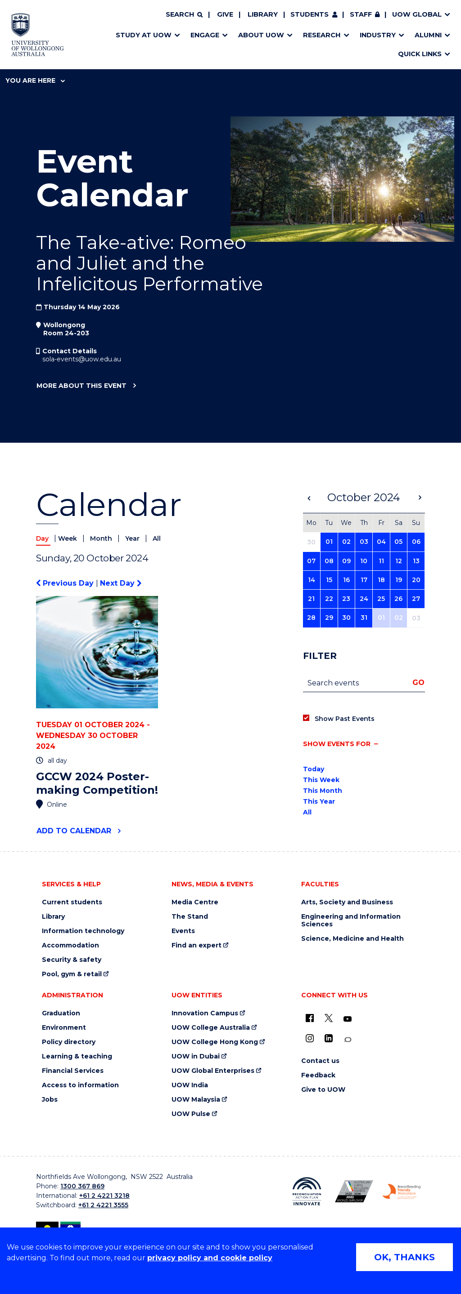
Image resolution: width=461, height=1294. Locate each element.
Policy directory (68, 1042)
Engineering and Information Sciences (351, 920)
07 (311, 561)
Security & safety (71, 960)
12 (398, 561)
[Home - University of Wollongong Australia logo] (37, 34)
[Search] (184, 14)
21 (311, 599)
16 (346, 580)
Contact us (320, 1061)
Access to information (80, 1085)
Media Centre (195, 902)
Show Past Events (345, 719)
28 (311, 618)
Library (263, 14)
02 (346, 542)
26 (398, 599)
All (157, 538)
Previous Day (66, 583)
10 (363, 561)
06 (416, 542)
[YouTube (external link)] (347, 1019)
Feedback (318, 1075)
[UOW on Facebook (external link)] (309, 1018)
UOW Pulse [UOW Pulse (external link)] (191, 1114)
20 (416, 580)
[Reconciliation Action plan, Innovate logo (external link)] (307, 1191)
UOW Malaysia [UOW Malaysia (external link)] (196, 1099)
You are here (35, 80)
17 (364, 580)
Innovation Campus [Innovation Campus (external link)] (205, 1013)
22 (329, 599)
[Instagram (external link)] (309, 1038)
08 (329, 561)
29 (329, 618)
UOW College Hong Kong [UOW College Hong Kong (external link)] (215, 1042)
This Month (322, 791)
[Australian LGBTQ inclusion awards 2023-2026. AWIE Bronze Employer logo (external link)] (354, 1191)
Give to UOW (323, 1090)
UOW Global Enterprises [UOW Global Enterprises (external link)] (213, 1071)
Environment (64, 1028)
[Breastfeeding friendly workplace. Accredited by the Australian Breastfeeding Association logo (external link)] (401, 1191)
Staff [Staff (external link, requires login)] (361, 14)
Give (225, 14)
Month (102, 538)
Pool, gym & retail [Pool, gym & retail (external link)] (72, 974)
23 (346, 599)
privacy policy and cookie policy (209, 1258)
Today (313, 769)
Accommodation (70, 945)
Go (418, 682)
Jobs (50, 1099)
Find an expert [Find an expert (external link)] (196, 945)
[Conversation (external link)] (347, 1039)
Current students (72, 902)
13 (416, 561)
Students (309, 14)
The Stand (190, 916)
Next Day (120, 583)
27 (416, 599)
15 (329, 580)
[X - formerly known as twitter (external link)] (328, 1018)
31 (364, 618)
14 (311, 580)
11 (381, 561)
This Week (321, 780)
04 (381, 542)
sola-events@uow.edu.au (81, 359)
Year (133, 538)
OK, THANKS (404, 1257)
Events (183, 931)
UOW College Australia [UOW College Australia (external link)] (211, 1028)
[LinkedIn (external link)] (328, 1038)
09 (346, 561)
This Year (319, 801)
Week (68, 538)
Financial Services (73, 1071)
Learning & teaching (77, 1056)
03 (364, 542)
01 (329, 542)
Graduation (61, 1013)
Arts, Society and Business (347, 902)
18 (381, 580)
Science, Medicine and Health (352, 939)
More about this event (81, 386)
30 (346, 618)
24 (364, 599)
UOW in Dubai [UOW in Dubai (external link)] (196, 1056)
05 (398, 542)
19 (398, 580)
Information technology (83, 931)
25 (381, 599)
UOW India (190, 1085)
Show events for (337, 744)
